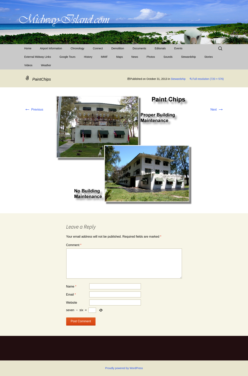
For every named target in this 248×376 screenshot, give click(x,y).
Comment (74, 245)
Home (27, 48)
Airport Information (51, 48)
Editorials (160, 48)
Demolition (117, 48)
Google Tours (67, 56)
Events (178, 48)
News (134, 56)
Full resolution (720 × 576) (208, 78)
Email (71, 294)
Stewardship (188, 56)
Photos (151, 56)
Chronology (77, 48)
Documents (139, 48)
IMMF (104, 56)
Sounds (167, 56)
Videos (28, 65)
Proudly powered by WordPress (124, 368)
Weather (46, 65)
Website (71, 302)
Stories (208, 56)
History (88, 56)
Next (217, 109)
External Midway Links (37, 56)
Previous (33, 109)
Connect (98, 48)
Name (71, 286)
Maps (119, 56)
